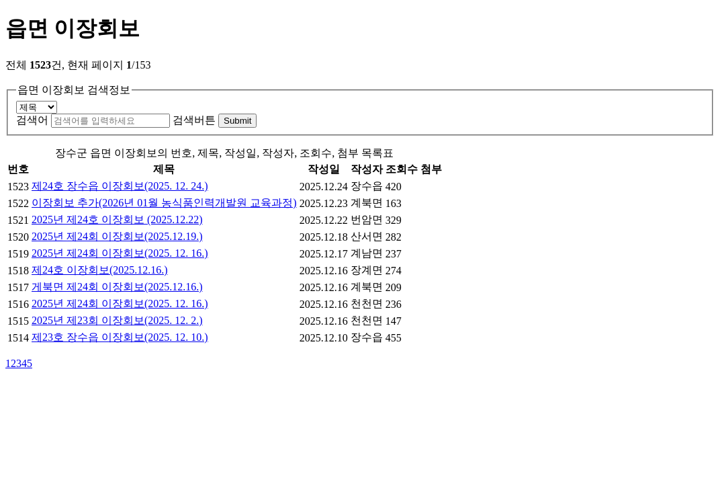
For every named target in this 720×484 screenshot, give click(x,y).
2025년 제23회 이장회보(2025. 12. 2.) (117, 320)
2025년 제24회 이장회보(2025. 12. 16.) (120, 253)
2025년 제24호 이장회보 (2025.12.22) (117, 219)
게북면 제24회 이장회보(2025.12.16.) (117, 286)
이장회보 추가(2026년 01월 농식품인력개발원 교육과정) (164, 202)
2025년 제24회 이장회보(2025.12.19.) (117, 236)
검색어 (32, 120)
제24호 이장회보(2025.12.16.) (100, 270)
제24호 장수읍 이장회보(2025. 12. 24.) (120, 186)
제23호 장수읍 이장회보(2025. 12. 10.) (120, 337)
